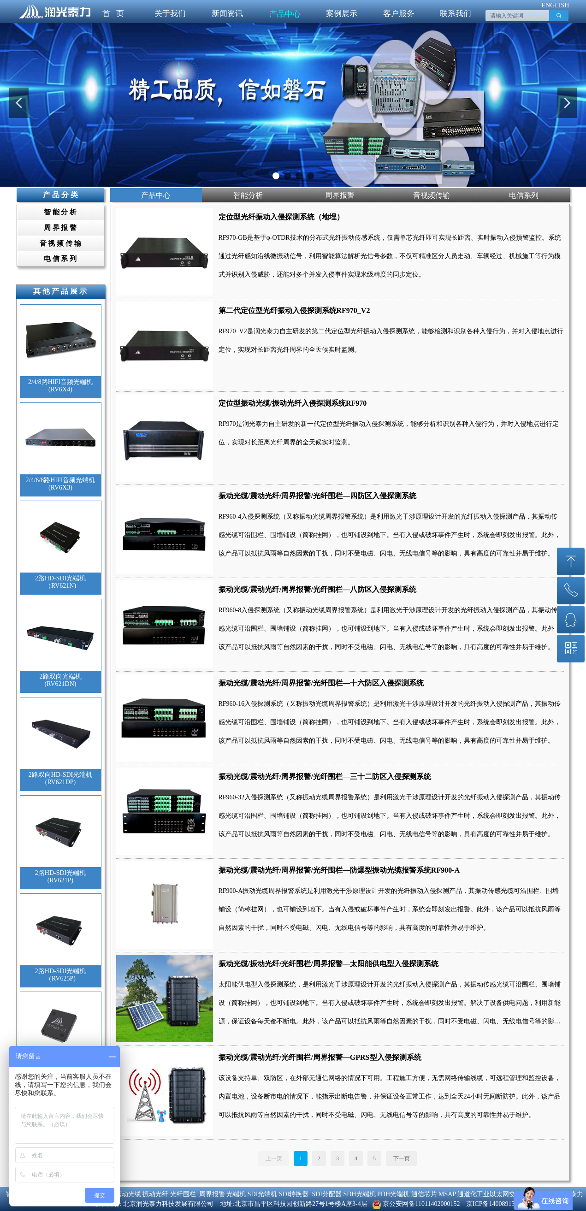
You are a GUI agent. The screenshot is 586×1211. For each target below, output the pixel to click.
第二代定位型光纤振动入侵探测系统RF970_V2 (294, 310)
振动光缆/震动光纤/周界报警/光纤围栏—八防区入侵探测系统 (317, 589)
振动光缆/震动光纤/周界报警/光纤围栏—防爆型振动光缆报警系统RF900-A (339, 870)
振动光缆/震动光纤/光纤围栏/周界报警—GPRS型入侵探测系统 (320, 1057)
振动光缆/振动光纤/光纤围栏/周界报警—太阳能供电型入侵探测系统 (328, 964)
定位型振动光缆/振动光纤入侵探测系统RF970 (293, 403)
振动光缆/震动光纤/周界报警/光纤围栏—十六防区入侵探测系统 (321, 683)
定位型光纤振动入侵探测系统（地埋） (281, 217)
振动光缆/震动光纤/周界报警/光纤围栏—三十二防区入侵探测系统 (325, 776)
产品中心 (285, 14)
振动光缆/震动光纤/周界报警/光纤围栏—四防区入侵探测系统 (317, 496)
